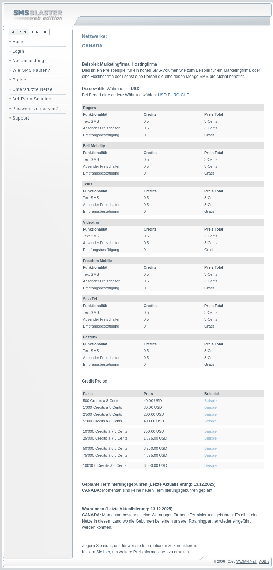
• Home (17, 41)
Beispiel (211, 401)
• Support (19, 118)
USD (162, 95)
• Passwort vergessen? (33, 108)
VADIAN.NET (246, 562)
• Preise (17, 80)
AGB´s (264, 562)
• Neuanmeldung (26, 60)
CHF (185, 95)
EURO (174, 95)
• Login (16, 51)
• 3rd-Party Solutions (31, 99)
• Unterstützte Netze (31, 89)
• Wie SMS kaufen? (30, 70)
